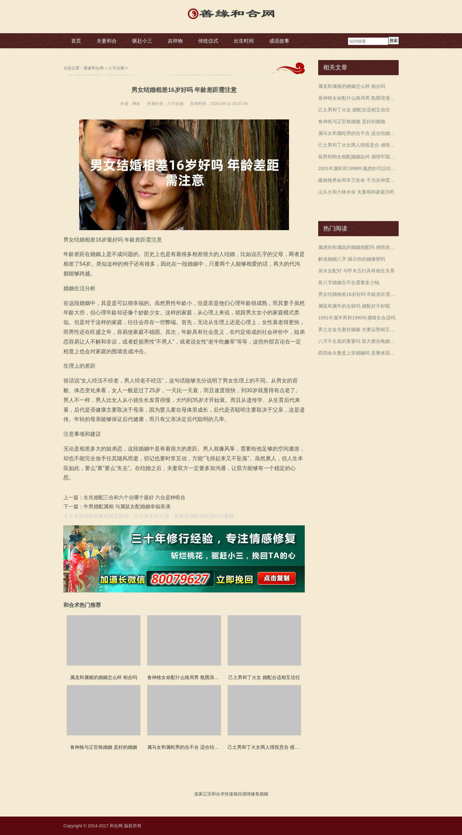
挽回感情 (242, 793)
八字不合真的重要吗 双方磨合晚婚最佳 (358, 341)
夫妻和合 (107, 41)
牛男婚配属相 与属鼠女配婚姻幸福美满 (126, 506)
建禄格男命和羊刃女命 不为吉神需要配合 (358, 180)
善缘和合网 (93, 68)
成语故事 (279, 41)
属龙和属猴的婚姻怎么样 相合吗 (351, 86)
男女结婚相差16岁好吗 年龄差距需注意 (358, 294)
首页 (76, 41)
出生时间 (244, 41)
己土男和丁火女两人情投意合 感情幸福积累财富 (358, 145)
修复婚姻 (259, 793)
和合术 (218, 793)
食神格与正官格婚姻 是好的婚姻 (351, 121)
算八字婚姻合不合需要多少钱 (348, 282)
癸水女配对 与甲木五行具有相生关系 (356, 270)
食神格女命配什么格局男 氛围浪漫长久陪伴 (358, 98)
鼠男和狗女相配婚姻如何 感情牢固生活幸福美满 (358, 156)
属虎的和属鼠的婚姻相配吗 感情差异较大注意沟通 (358, 247)
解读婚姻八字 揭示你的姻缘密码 (351, 259)
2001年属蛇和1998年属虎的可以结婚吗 (358, 168)
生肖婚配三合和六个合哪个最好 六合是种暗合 (134, 497)
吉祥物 (175, 41)
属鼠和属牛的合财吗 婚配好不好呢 (354, 306)
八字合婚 (116, 68)
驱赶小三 (142, 41)
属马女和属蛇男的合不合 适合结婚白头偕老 (358, 133)
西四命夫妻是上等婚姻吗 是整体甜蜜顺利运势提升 (358, 353)
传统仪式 (208, 41)
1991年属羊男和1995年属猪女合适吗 (356, 317)
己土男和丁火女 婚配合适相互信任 (354, 109)
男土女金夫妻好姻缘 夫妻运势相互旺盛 (358, 329)
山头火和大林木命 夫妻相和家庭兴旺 (356, 192)
